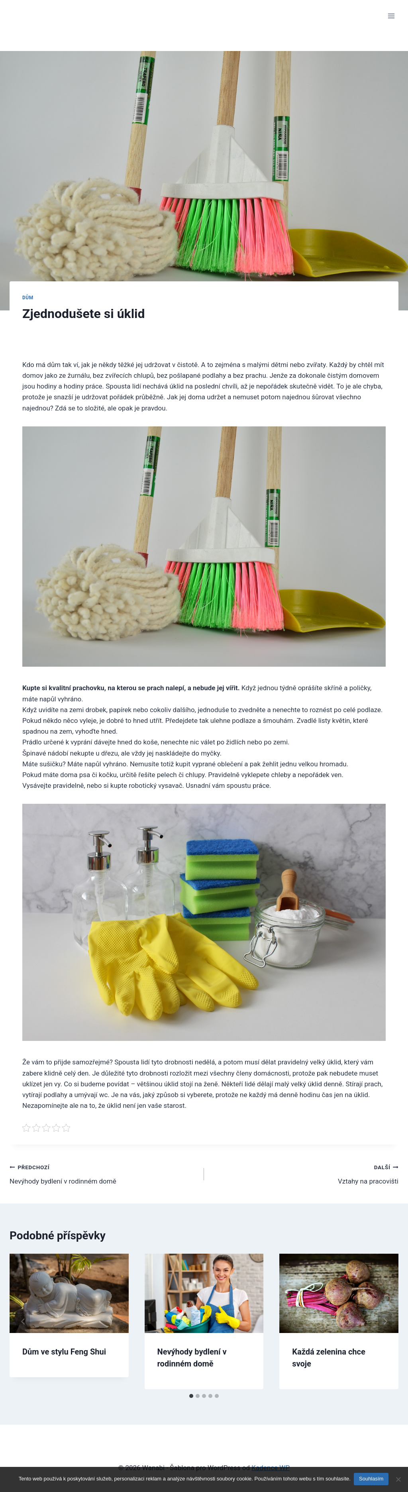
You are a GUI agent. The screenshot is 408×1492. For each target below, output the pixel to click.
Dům (27, 297)
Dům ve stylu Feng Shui (64, 1352)
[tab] (191, 1396)
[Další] (385, 1321)
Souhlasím (372, 1479)
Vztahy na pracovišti (304, 1173)
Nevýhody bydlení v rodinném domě (103, 1173)
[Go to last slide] (23, 1321)
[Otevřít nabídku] (391, 16)
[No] (398, 1480)
